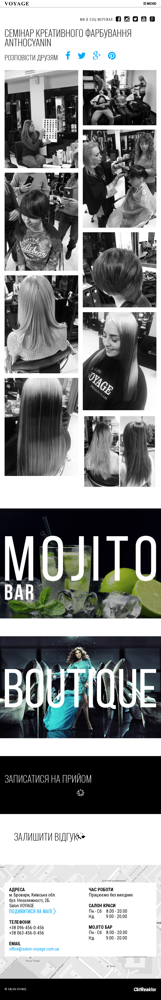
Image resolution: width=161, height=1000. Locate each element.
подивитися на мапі (30, 911)
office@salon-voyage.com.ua (34, 949)
